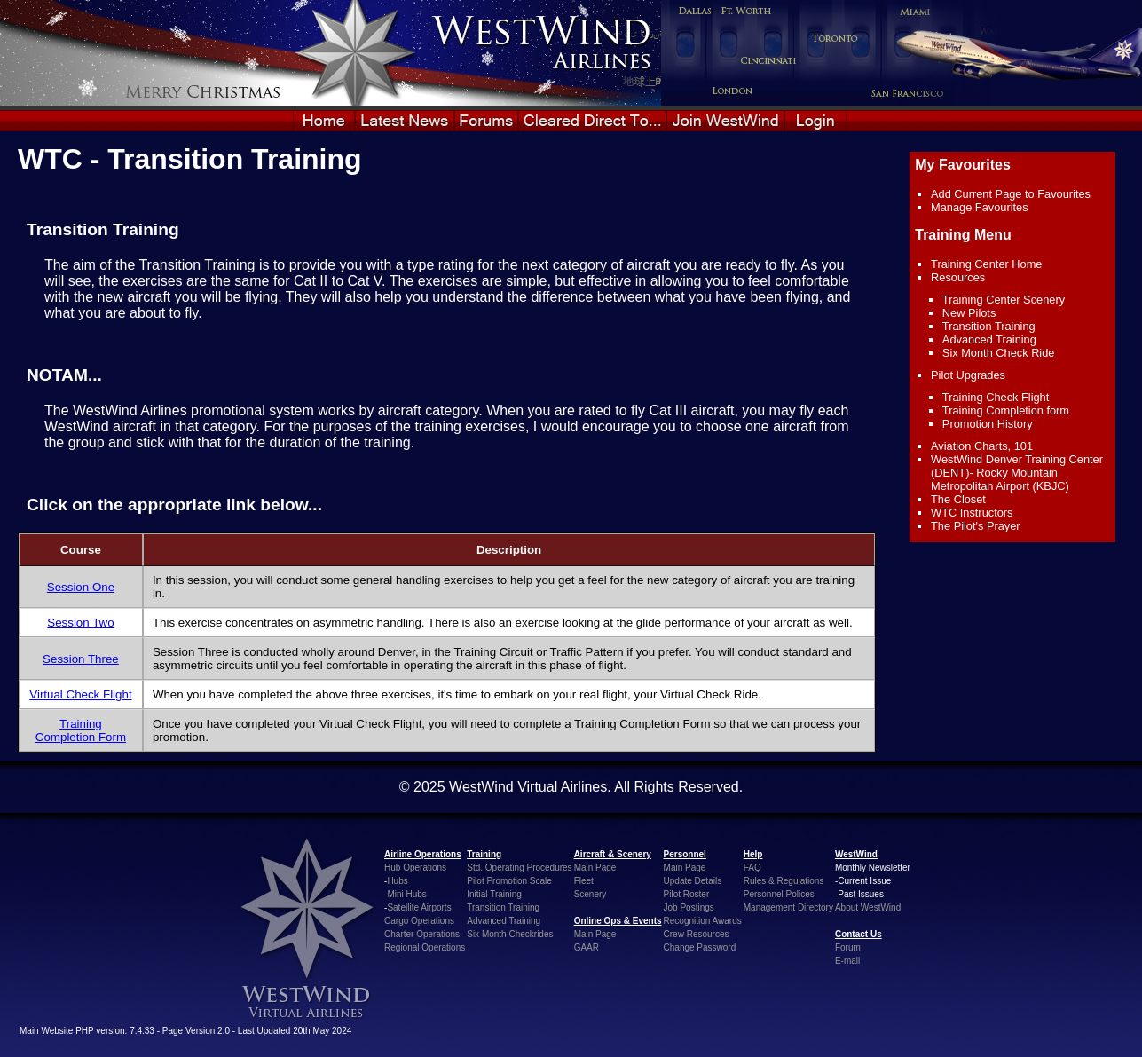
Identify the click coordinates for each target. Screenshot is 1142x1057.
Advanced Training (989, 339)
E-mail (847, 961)
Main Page (595, 867)
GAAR (586, 947)
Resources (958, 277)
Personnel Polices (779, 894)
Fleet (584, 881)
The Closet (958, 499)
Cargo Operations (419, 921)
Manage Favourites (979, 207)
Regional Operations (424, 947)
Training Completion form (1005, 410)
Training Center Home (986, 264)
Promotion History (987, 423)
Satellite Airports (419, 907)
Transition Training (989, 326)
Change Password (700, 947)
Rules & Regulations (784, 881)
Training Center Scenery (1003, 299)
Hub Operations (415, 867)
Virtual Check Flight (80, 694)
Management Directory (788, 907)
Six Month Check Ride (998, 352)
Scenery (590, 894)
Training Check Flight (995, 397)
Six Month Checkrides (510, 934)
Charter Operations (422, 934)
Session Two (80, 622)
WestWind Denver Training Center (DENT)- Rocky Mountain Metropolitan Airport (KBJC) (1017, 473)
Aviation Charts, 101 (982, 446)
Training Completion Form (80, 730)
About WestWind (868, 907)
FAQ (752, 867)
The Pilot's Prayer (975, 525)
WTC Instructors (971, 512)
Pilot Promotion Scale (509, 881)
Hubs (397, 881)
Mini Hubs (406, 894)
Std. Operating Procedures (519, 867)
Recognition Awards (703, 921)
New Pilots (969, 312)
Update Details (693, 881)
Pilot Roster (687, 894)
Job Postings (689, 907)
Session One (80, 587)
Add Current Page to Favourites (1011, 194)
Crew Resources (696, 934)
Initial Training (494, 894)
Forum (848, 947)
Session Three (81, 659)
